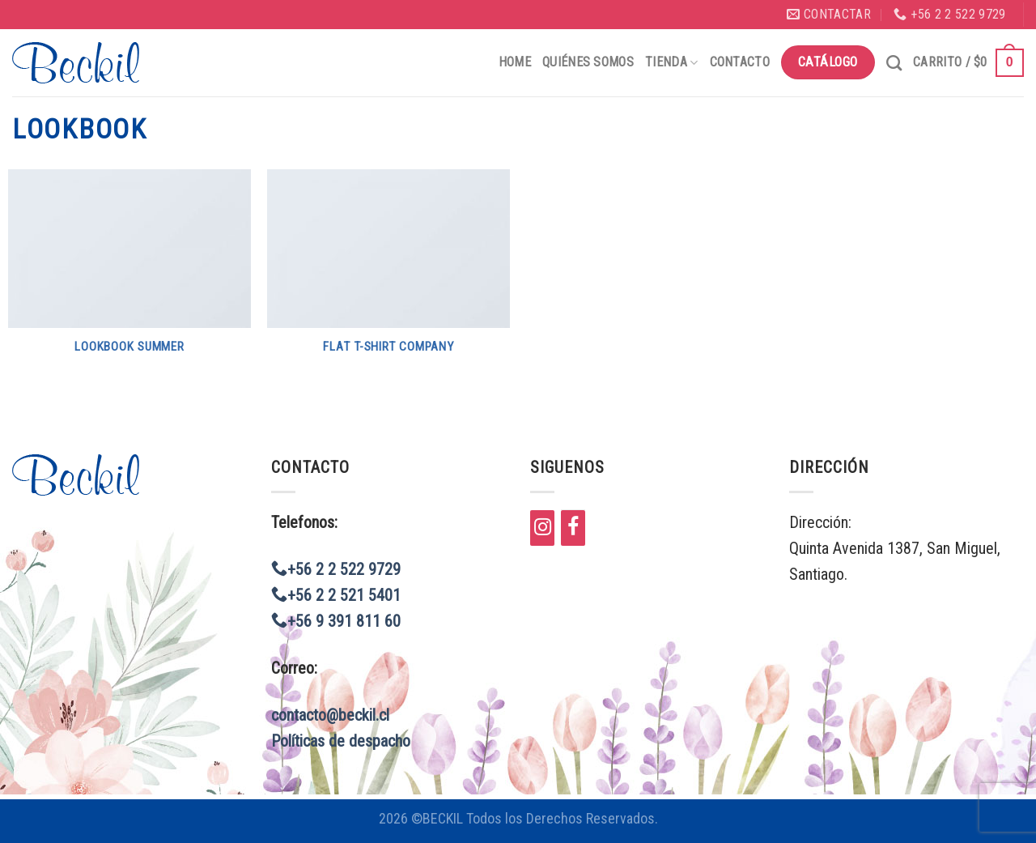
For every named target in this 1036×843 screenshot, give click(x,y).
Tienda (671, 62)
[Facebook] (573, 528)
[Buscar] (894, 62)
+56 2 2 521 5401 (336, 595)
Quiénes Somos (588, 62)
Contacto (740, 62)
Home (515, 62)
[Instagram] (542, 528)
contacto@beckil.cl (330, 715)
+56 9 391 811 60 (336, 621)
